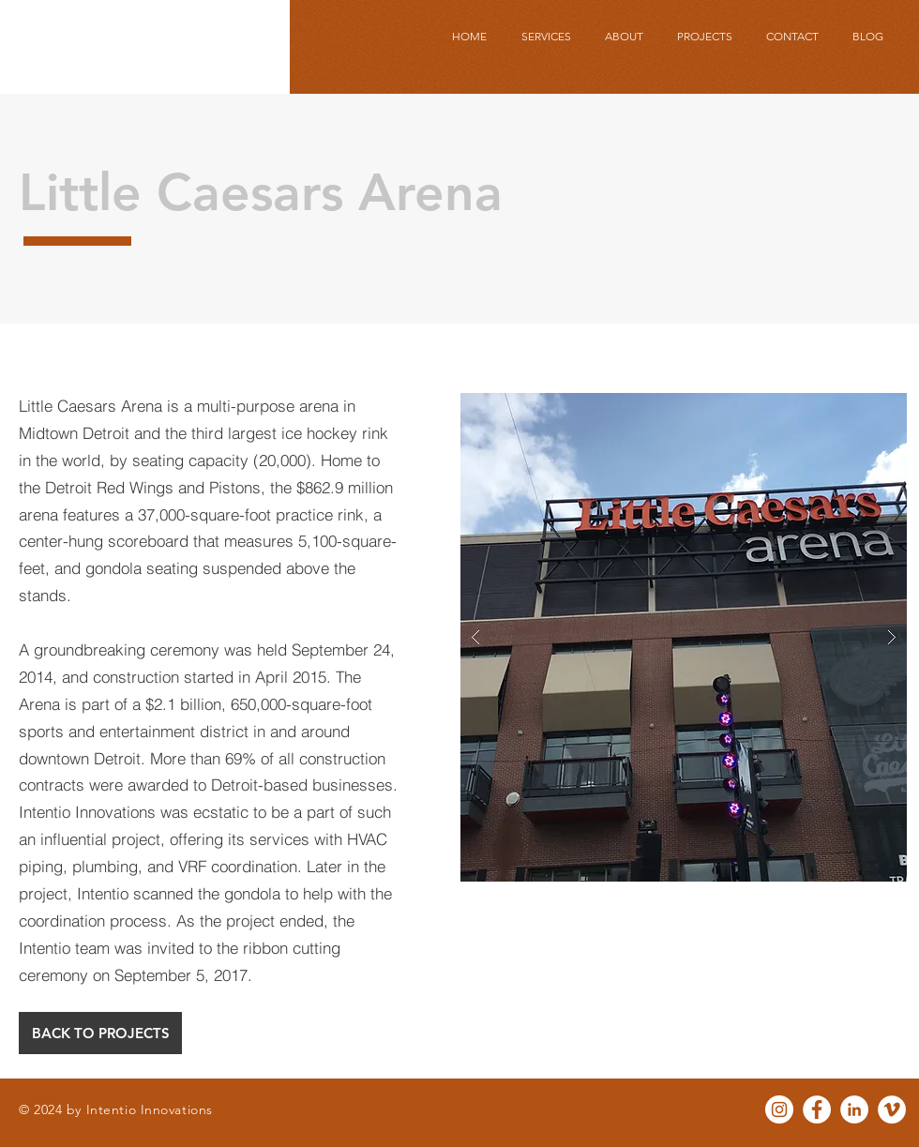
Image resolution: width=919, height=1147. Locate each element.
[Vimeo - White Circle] (892, 1109)
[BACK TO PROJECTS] (100, 1033)
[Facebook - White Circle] (817, 1109)
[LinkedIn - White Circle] (854, 1109)
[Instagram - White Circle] (779, 1109)
